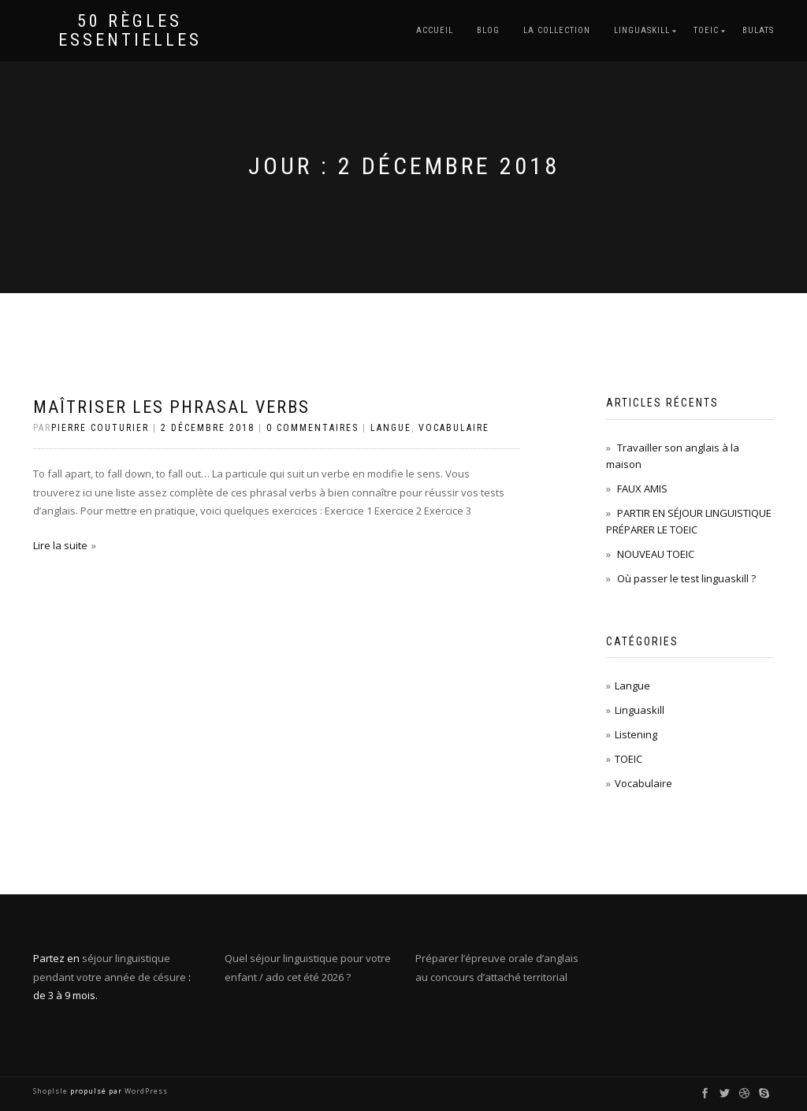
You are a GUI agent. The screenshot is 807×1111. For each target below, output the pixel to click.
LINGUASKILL (642, 30)
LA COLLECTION (556, 30)
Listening (636, 734)
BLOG (488, 30)
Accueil (434, 30)
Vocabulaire (453, 427)
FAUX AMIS (642, 488)
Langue (390, 427)
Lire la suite (60, 545)
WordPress (145, 1091)
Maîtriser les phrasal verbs (171, 407)
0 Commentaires (312, 427)
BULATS (758, 30)
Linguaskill (639, 710)
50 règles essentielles (130, 31)
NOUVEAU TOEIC (655, 554)
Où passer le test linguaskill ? (686, 578)
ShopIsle (51, 1091)
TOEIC (706, 30)
